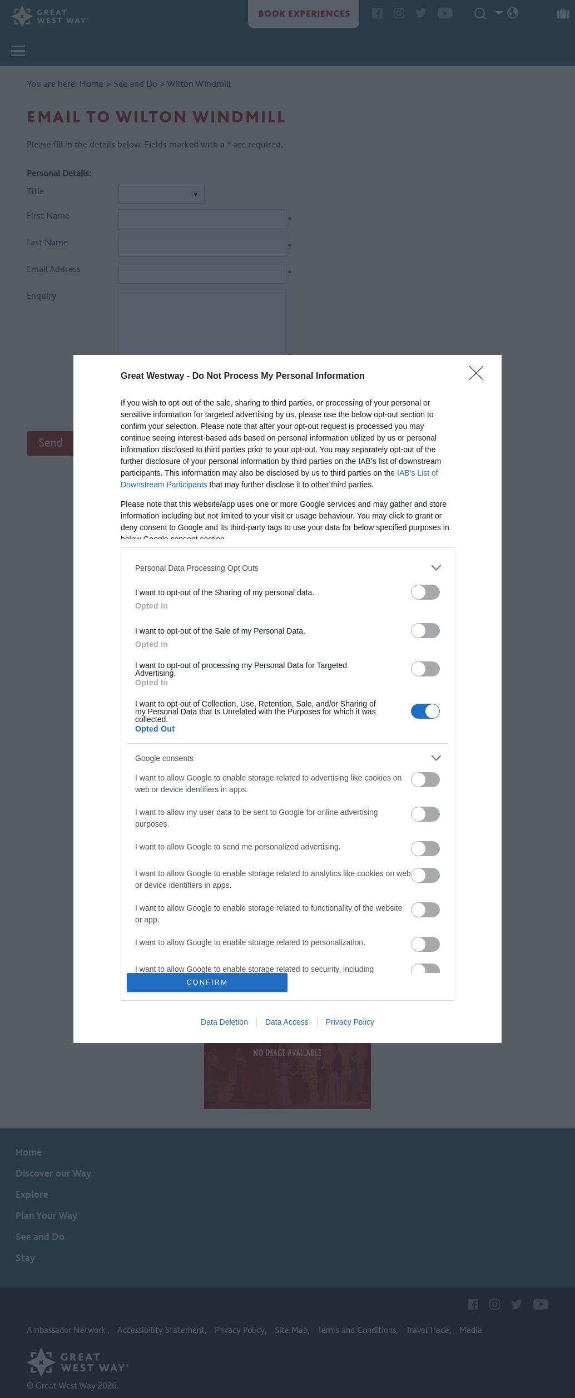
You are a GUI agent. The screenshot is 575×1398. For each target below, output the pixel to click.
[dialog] (287, 699)
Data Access (287, 1021)
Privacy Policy (350, 1021)
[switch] (425, 592)
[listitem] (287, 568)
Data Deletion (224, 1021)
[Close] (479, 376)
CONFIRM (207, 982)
